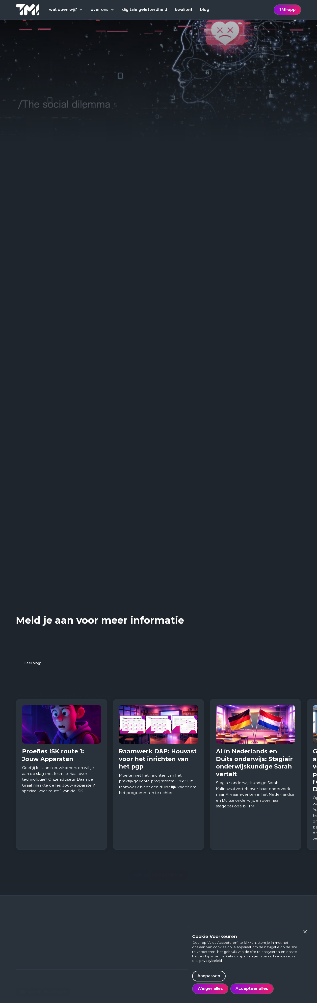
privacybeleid (210, 961)
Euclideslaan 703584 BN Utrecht (32, 948)
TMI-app (287, 9)
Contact (86, 969)
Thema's (87, 938)
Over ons (87, 962)
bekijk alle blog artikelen (158, 866)
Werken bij (89, 954)
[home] (27, 10)
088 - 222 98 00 (31, 958)
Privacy (136, 983)
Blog (83, 946)
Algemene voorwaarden (99, 983)
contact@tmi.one (33, 966)
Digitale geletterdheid (101, 930)
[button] (305, 932)
